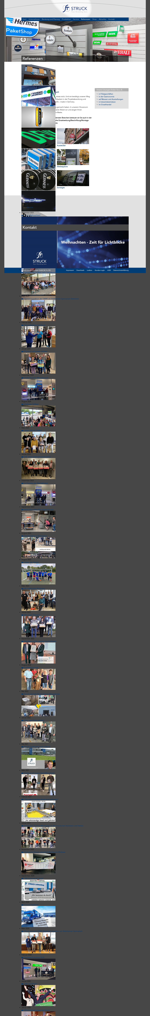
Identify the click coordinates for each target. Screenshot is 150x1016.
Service (76, 21)
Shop (94, 21)
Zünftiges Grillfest (31, 374)
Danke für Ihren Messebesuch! (36, 348)
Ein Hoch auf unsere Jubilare (35, 322)
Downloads (80, 241)
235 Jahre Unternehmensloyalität (37, 427)
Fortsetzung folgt (31, 638)
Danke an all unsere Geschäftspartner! (39, 743)
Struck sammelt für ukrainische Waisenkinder (42, 664)
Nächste (30, 177)
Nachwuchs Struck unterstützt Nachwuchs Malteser (44, 822)
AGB (109, 241)
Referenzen (85, 21)
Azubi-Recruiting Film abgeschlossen (39, 480)
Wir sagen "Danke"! (32, 585)
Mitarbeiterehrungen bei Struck (37, 980)
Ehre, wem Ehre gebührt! (34, 690)
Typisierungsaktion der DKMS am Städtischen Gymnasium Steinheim (51, 269)
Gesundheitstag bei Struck (34, 295)
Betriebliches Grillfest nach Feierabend (39, 242)
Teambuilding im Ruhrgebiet (35, 506)
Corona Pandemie (31, 875)
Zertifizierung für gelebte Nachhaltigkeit (40, 611)
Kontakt (111, 21)
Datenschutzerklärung (121, 241)
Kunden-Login (100, 241)
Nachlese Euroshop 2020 (34, 928)
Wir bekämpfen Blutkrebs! (34, 559)
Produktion (66, 21)
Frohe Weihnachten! (32, 185)
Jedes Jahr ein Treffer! (33, 401)
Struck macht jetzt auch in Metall (37, 717)
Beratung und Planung (51, 21)
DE (126, 21)
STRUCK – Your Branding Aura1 (75, 9)
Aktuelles (102, 21)
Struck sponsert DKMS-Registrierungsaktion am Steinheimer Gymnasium (53, 901)
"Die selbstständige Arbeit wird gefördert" (41, 769)
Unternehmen (34, 21)
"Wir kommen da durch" (34, 848)
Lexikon (89, 241)
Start (24, 21)
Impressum (70, 241)
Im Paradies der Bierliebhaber (36, 453)
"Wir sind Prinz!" (30, 954)
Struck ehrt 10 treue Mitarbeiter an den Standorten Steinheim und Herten (53, 796)
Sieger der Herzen (31, 532)
